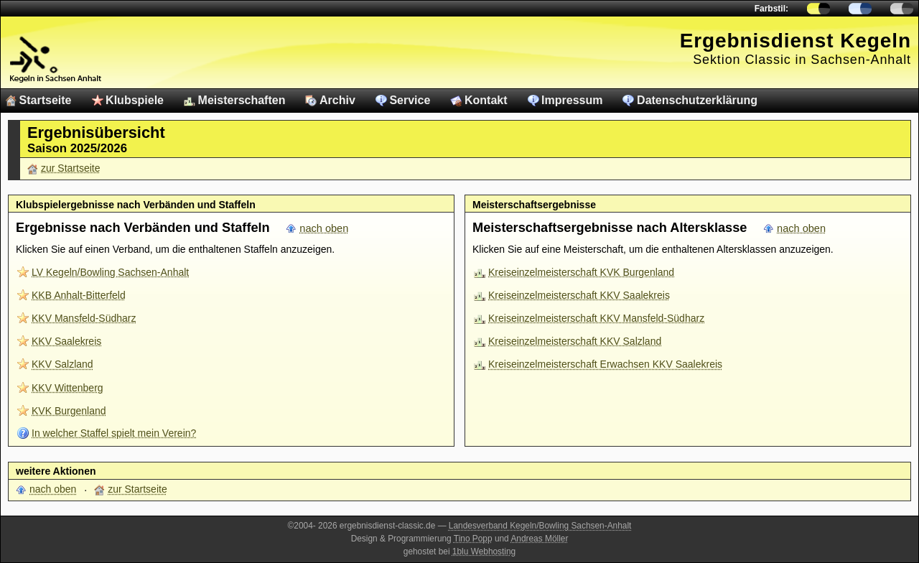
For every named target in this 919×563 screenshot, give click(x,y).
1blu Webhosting (484, 551)
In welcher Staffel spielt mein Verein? (114, 433)
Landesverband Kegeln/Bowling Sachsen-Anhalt (540, 526)
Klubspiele (135, 100)
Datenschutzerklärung (697, 100)
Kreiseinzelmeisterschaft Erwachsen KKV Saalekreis (605, 364)
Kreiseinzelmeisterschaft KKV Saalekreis (579, 295)
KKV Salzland (62, 364)
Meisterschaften (242, 100)
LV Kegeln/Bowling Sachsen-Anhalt (110, 272)
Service (409, 100)
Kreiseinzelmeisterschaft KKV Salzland (574, 341)
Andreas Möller (539, 539)
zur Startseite (70, 168)
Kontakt (486, 100)
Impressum (571, 100)
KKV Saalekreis (66, 341)
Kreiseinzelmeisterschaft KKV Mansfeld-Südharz (596, 318)
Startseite (45, 100)
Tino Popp (473, 539)
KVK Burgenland (69, 411)
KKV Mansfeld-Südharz (84, 318)
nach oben (323, 228)
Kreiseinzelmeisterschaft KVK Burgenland (581, 272)
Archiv (337, 100)
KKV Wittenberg (67, 388)
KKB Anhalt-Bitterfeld (79, 295)
